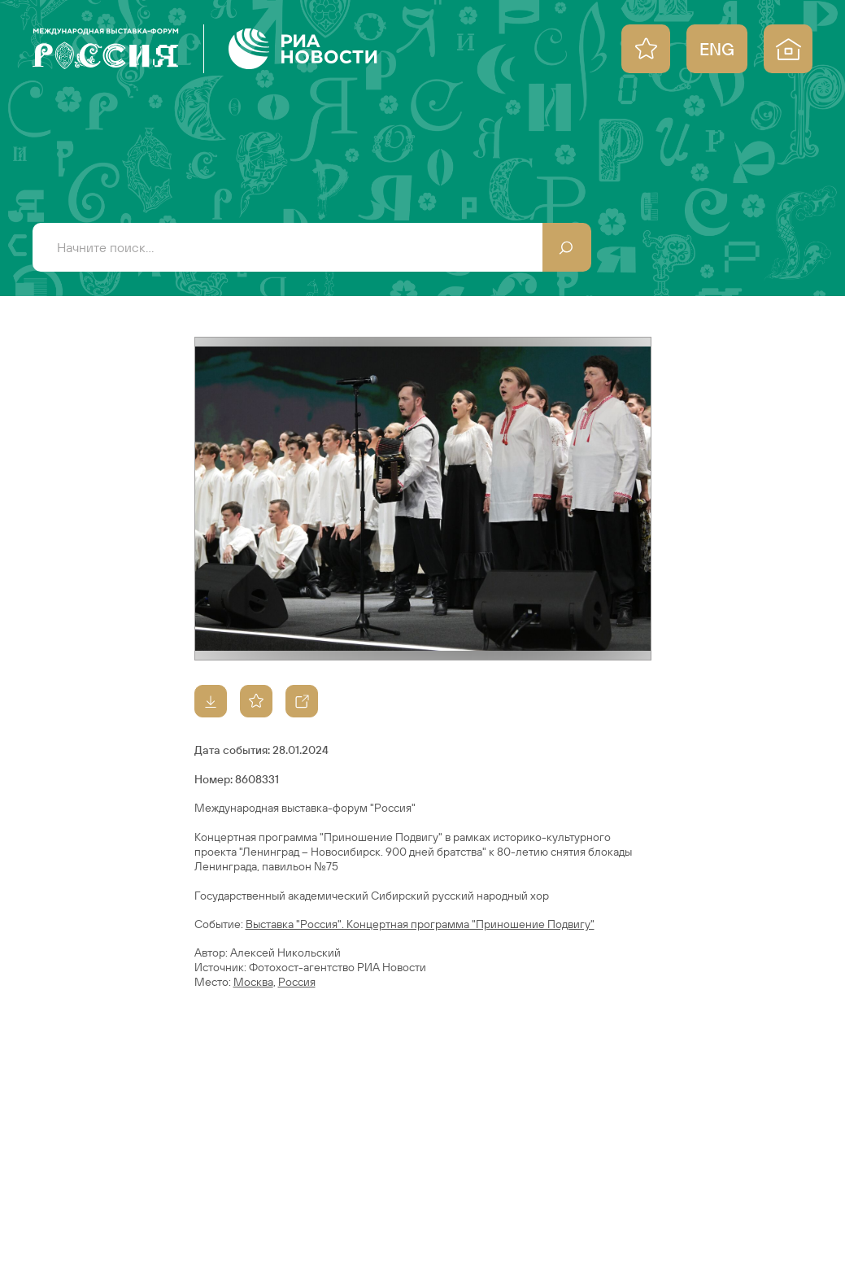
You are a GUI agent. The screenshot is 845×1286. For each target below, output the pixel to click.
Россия (297, 981)
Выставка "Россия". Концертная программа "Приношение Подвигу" (420, 924)
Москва (253, 981)
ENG (716, 48)
